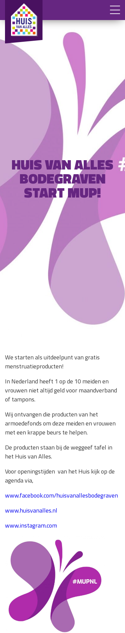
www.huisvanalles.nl (31, 510)
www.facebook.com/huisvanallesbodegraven (61, 495)
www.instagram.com (31, 525)
